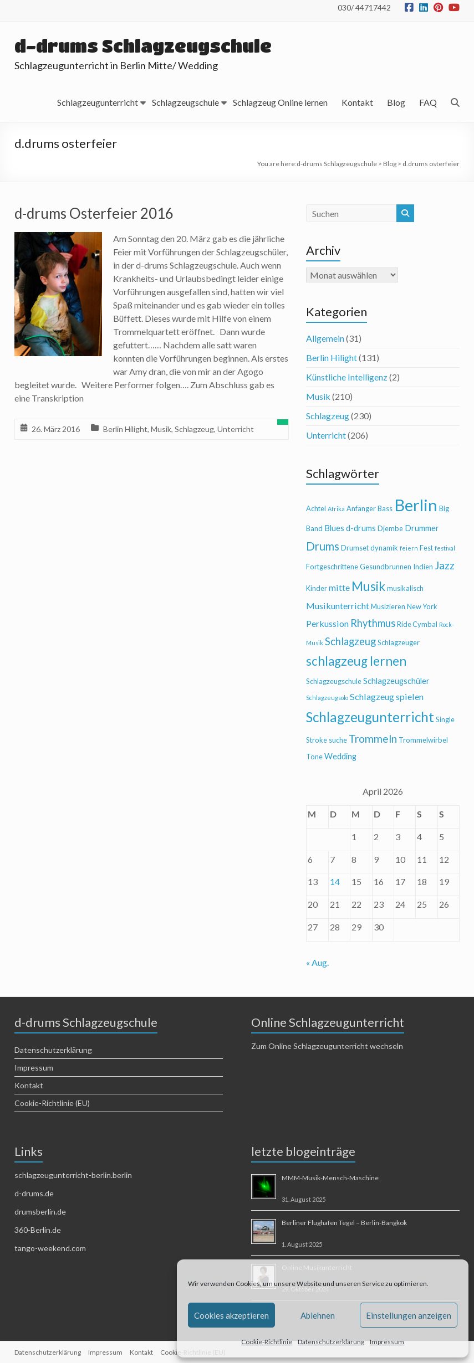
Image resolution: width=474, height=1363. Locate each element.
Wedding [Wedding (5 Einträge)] (340, 756)
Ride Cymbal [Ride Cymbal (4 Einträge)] (417, 624)
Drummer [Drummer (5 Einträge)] (422, 528)
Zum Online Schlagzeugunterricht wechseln (327, 1046)
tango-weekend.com (50, 1248)
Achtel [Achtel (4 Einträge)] (316, 508)
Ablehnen (317, 1315)
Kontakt (357, 102)
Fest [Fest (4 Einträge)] (426, 547)
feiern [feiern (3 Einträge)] (409, 548)
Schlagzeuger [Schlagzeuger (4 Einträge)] (399, 642)
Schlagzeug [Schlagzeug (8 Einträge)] (350, 641)
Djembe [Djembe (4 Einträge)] (390, 528)
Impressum (387, 1342)
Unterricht (235, 429)
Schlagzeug (194, 429)
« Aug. (317, 962)
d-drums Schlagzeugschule (144, 45)
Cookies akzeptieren (231, 1315)
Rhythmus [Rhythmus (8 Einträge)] (372, 623)
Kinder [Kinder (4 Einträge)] (316, 588)
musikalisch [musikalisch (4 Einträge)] (405, 588)
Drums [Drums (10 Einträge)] (322, 546)
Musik (161, 429)
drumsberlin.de (40, 1211)
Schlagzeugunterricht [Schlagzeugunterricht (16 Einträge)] (370, 717)
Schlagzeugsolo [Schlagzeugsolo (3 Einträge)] (327, 697)
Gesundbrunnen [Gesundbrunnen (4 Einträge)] (385, 566)
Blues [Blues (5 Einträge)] (334, 528)
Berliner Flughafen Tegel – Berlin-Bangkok (344, 1222)
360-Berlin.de (37, 1230)
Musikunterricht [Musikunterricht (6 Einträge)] (337, 605)
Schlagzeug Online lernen (280, 102)
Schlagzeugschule (185, 102)
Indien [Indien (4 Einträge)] (423, 566)
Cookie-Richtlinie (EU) (52, 1103)
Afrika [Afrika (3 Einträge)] (336, 508)
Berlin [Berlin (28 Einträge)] (415, 505)
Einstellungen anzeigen (408, 1315)
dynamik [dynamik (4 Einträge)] (384, 547)
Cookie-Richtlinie (266, 1342)
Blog (396, 102)
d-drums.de (34, 1193)
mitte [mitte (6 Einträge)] (339, 587)
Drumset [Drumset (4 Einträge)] (355, 547)
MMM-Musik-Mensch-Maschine (330, 1178)
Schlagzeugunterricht (97, 102)
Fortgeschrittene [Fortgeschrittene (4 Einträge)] (332, 566)
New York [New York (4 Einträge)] (422, 606)
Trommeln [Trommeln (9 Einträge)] (373, 738)
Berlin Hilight (125, 429)
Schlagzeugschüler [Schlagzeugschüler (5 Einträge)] (396, 681)
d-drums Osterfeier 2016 (94, 213)
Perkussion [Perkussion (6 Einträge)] (327, 623)
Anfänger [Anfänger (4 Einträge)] (361, 508)
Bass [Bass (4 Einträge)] (385, 508)
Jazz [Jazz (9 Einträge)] (445, 565)
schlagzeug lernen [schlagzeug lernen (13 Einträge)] (356, 661)
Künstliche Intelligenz (347, 377)
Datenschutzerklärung (331, 1342)
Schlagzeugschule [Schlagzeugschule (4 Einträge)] (333, 681)
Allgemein (325, 338)
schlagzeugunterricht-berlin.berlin (73, 1175)
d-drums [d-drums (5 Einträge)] (361, 528)
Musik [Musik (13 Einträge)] (368, 586)
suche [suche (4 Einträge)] (338, 739)
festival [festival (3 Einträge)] (445, 548)
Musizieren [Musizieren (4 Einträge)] (388, 606)
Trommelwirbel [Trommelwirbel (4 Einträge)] (423, 739)
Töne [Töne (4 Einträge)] (314, 756)
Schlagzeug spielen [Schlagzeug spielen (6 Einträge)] (387, 696)
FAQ (428, 102)
